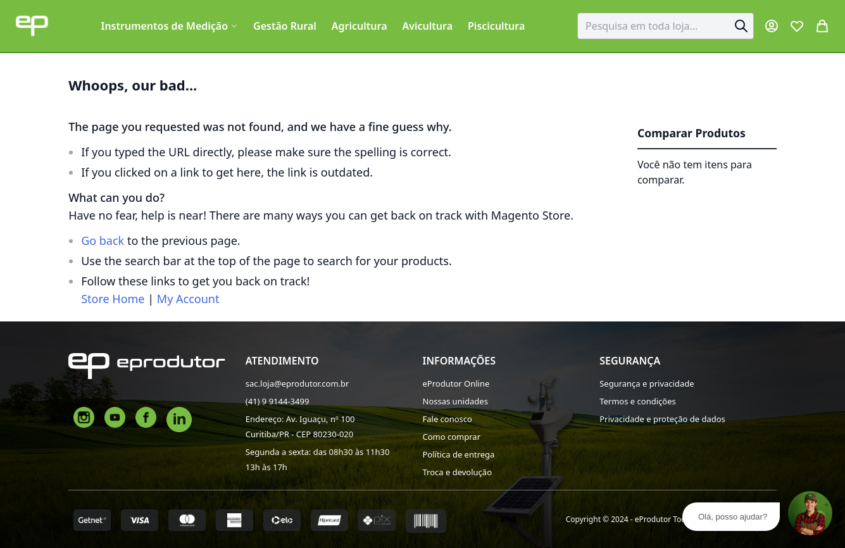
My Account (188, 298)
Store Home (112, 298)
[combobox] (665, 26)
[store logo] (32, 25)
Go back (102, 240)
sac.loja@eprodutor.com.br (297, 383)
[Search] (741, 26)
